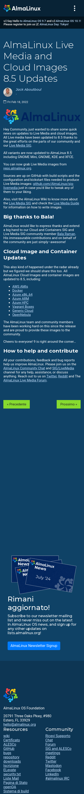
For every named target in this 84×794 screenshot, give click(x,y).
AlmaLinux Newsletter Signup (34, 646)
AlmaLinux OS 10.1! (68, 21)
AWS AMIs (20, 287)
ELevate (9, 770)
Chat (49, 740)
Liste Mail (11, 778)
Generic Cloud (22, 311)
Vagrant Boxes (23, 307)
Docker (17, 291)
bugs (7, 753)
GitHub (8, 749)
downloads (12, 761)
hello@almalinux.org (19, 724)
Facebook (53, 770)
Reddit (63, 376)
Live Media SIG (20, 145)
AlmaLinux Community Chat (24, 368)
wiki (6, 736)
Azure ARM (20, 299)
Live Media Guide (66, 203)
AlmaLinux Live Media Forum (25, 380)
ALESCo (9, 744)
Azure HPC (20, 303)
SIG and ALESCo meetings (58, 751)
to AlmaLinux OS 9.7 (33, 21)
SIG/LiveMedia (63, 368)
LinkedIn (52, 774)
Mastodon (53, 766)
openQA (9, 787)
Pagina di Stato (15, 783)
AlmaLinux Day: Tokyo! (54, 24)
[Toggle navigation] (75, 8)
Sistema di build (16, 791)
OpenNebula (21, 315)
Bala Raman (66, 234)
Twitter (51, 376)
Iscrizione (11, 766)
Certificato (11, 740)
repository (11, 757)
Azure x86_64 (22, 295)
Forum (50, 744)
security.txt (12, 774)
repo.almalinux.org (17, 168)
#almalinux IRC (57, 778)
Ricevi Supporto (58, 736)
